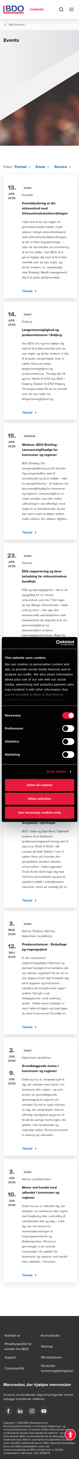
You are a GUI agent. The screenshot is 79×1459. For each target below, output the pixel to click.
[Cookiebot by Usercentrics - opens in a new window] (56, 643)
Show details (56, 771)
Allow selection (39, 798)
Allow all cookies (39, 785)
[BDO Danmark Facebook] (8, 1411)
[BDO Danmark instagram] (32, 1411)
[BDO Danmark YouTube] (44, 1411)
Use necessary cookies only (39, 812)
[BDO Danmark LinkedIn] (20, 1411)
